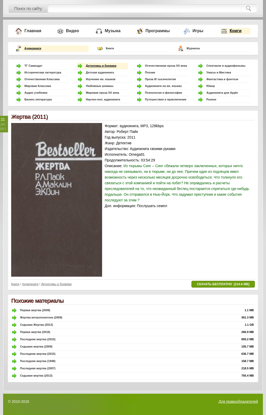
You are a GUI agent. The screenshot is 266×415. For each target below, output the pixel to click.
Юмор (210, 85)
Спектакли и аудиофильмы (225, 65)
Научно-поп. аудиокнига (103, 99)
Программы (157, 31)
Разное (211, 99)
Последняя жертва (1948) (37, 361)
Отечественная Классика (42, 79)
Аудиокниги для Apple (222, 92)
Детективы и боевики (101, 65)
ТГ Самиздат (33, 65)
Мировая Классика (37, 85)
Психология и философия (163, 92)
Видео (72, 31)
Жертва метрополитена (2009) (41, 317)
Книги (236, 31)
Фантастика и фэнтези (222, 79)
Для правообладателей (238, 401)
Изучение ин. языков (100, 79)
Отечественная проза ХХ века (166, 65)
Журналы (193, 48)
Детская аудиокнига (100, 72)
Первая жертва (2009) (35, 310)
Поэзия (150, 72)
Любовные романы (99, 85)
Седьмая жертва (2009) (36, 346)
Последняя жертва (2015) (37, 339)
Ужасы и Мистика (218, 72)
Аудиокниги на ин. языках (163, 85)
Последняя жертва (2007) (37, 368)
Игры (197, 31)
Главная (32, 31)
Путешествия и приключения (165, 99)
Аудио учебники (35, 92)
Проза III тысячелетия (160, 79)
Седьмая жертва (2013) (36, 375)
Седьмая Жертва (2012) (36, 324)
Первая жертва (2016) (35, 332)
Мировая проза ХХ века (102, 92)
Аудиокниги (32, 48)
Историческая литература (42, 72)
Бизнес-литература (38, 99)
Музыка (113, 31)
